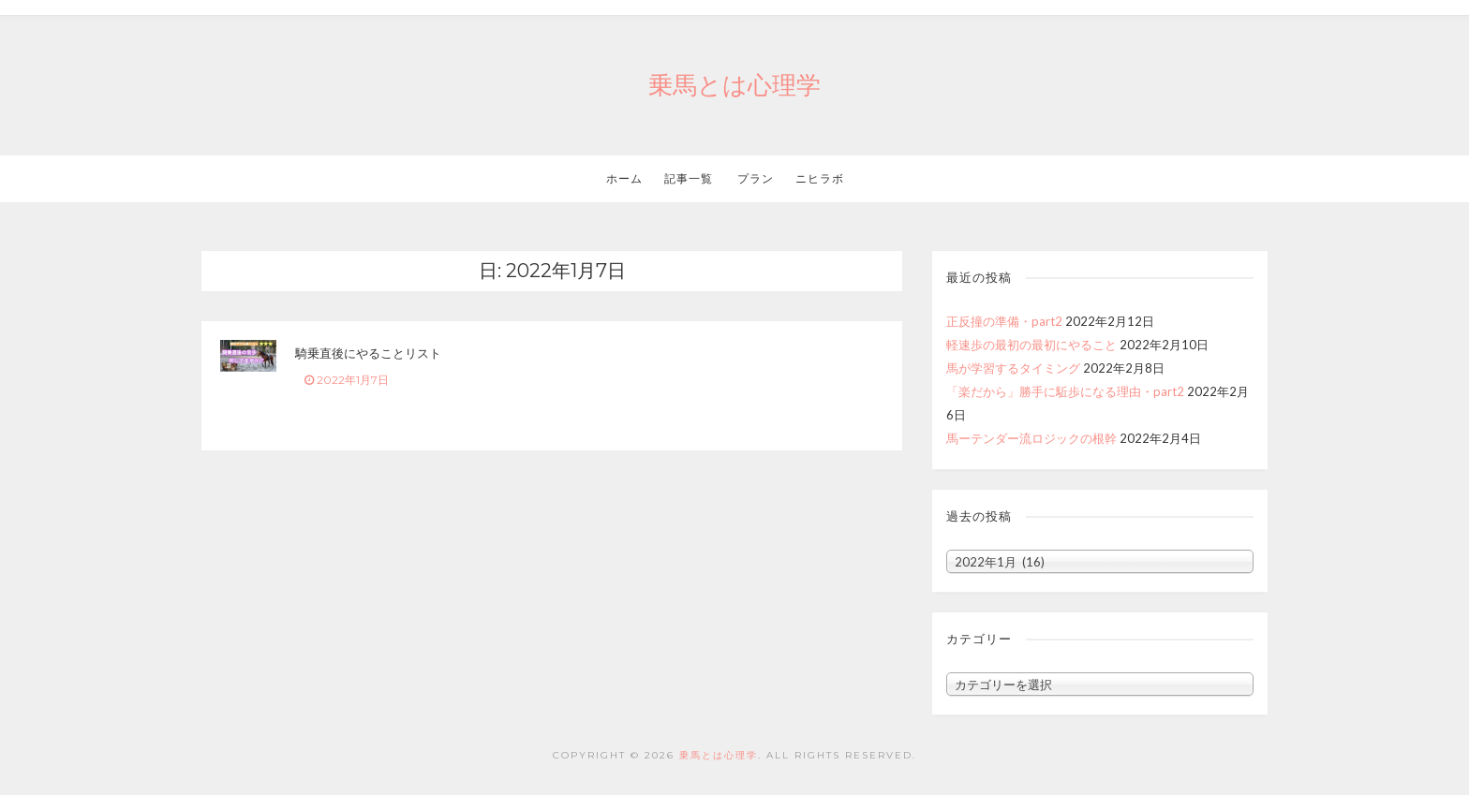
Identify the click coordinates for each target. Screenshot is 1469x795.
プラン (754, 178)
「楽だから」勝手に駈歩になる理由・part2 (1065, 391)
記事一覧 (688, 178)
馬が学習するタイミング (1013, 368)
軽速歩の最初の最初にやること (1031, 344)
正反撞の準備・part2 (1004, 321)
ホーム (624, 178)
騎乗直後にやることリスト (368, 353)
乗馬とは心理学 (734, 85)
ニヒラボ (819, 178)
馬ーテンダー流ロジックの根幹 (1031, 438)
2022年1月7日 (346, 380)
